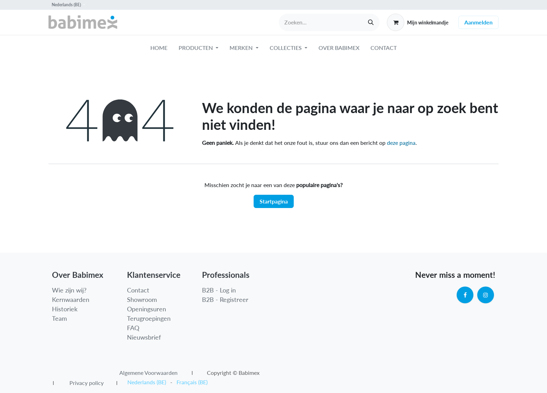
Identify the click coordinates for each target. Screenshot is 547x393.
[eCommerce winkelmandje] (417, 22)
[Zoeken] (371, 22)
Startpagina (274, 201)
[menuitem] (159, 49)
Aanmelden (478, 22)
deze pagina (401, 142)
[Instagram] (485, 295)
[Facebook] (465, 295)
